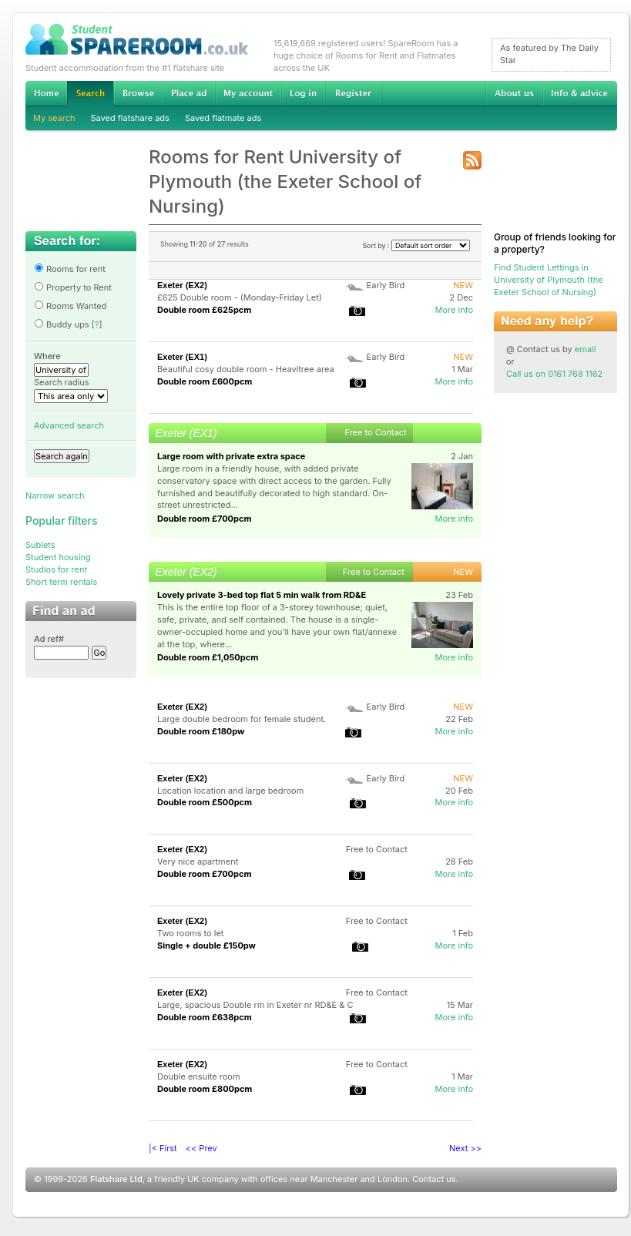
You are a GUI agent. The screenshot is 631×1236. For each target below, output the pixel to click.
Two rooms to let (190, 933)
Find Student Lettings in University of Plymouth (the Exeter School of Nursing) (548, 279)
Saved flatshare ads (130, 118)
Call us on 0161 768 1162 (554, 373)
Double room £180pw (200, 731)
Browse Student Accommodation (138, 93)
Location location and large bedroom (230, 790)
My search (54, 118)
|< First (163, 1148)
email (585, 349)
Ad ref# (49, 638)
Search (90, 93)
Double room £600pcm (204, 381)
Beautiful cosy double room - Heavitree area (245, 369)
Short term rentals (61, 581)
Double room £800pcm (204, 1088)
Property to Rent (73, 287)
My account (248, 93)
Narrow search (54, 495)
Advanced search (69, 425)
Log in (303, 93)
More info (454, 309)
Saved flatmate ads (223, 118)
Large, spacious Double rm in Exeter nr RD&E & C (255, 1004)
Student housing (58, 557)
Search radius (61, 382)
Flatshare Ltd (116, 1179)
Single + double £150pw (206, 945)
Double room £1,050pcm (207, 657)
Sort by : (416, 245)
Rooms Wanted (70, 306)
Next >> (465, 1148)
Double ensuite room (198, 1076)
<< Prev (201, 1148)
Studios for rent (56, 569)
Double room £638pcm (204, 1017)
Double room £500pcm (204, 802)
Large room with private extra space (231, 456)
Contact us (433, 1179)
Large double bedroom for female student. (241, 719)
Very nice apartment (197, 861)
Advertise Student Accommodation (189, 93)
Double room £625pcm (204, 309)
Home (46, 93)
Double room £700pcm (204, 518)
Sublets (40, 544)
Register (353, 93)
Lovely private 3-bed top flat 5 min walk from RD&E (261, 594)
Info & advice (579, 93)
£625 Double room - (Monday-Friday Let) (239, 297)
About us (513, 93)
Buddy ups (61, 324)
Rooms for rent (70, 269)
